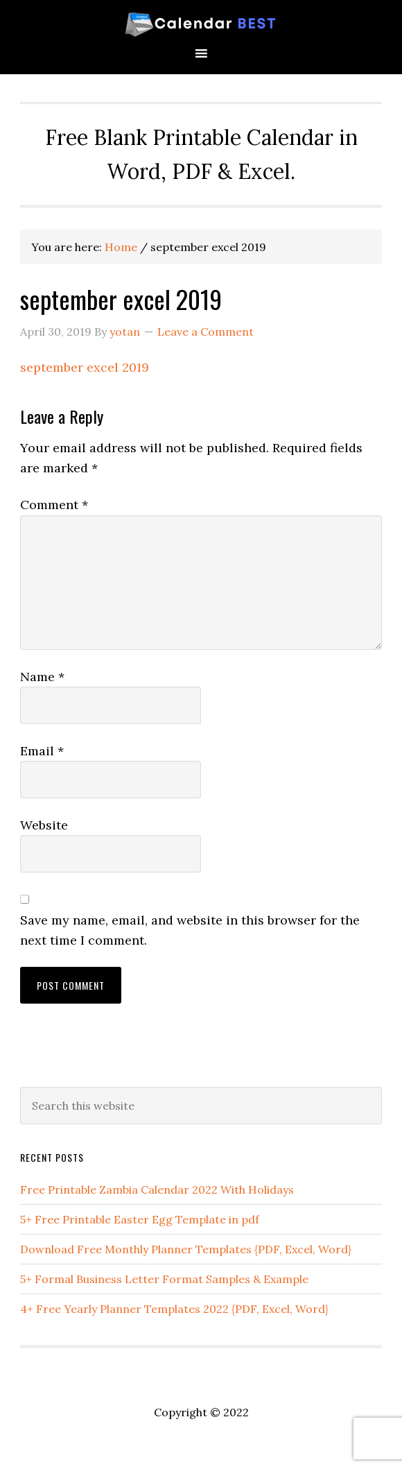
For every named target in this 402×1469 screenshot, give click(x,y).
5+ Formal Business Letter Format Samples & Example (164, 1279)
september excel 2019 (84, 367)
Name (42, 677)
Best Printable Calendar (201, 22)
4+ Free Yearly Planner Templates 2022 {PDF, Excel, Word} (174, 1309)
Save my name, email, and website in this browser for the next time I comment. (190, 930)
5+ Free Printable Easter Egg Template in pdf (139, 1219)
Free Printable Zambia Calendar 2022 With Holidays (157, 1189)
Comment (54, 505)
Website (44, 825)
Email (42, 751)
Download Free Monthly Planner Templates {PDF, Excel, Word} (185, 1249)
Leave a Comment (205, 331)
